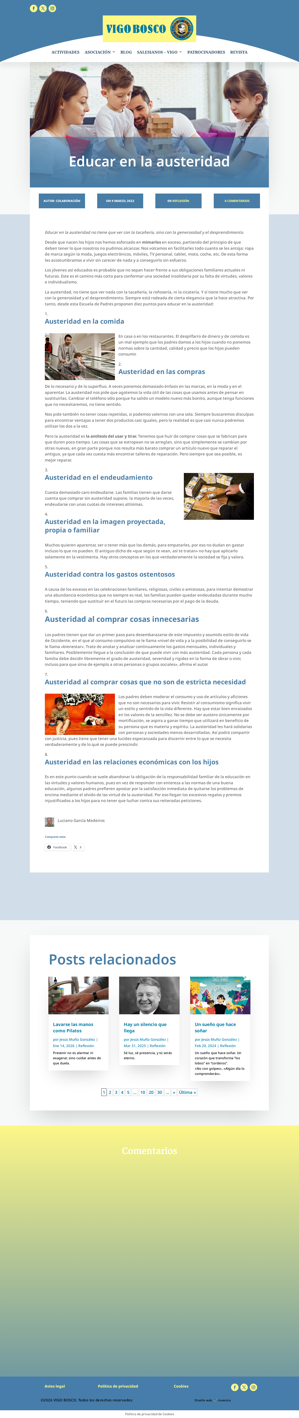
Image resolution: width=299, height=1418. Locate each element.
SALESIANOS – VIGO (157, 52)
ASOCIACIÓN (98, 52)
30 (159, 1092)
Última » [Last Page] (187, 1092)
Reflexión (180, 201)
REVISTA (239, 52)
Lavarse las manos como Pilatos (73, 1027)
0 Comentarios (236, 201)
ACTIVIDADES (65, 52)
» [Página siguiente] (174, 1092)
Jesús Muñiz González (77, 1039)
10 (142, 1092)
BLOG (126, 52)
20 (151, 1092)
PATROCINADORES (206, 52)
